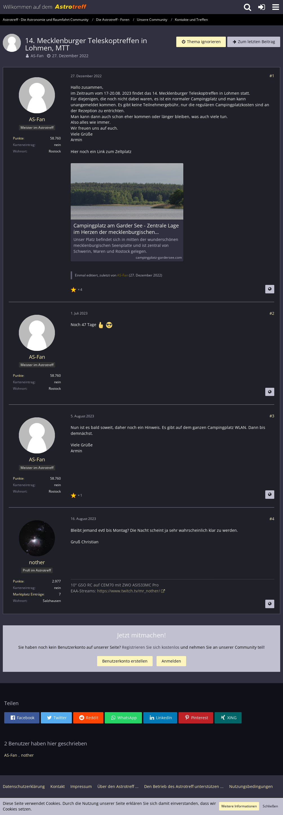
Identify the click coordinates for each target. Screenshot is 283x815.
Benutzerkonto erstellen (125, 661)
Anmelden (171, 661)
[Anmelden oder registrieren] (261, 7)
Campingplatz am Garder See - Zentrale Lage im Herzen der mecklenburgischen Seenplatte (126, 228)
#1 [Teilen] (271, 75)
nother (27, 755)
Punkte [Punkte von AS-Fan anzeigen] (18, 138)
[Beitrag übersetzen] (269, 289)
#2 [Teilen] (271, 313)
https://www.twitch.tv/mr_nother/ (128, 590)
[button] (275, 7)
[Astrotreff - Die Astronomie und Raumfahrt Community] (45, 7)
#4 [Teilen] (271, 518)
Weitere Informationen (239, 806)
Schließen (270, 806)
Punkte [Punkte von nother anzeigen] (18, 581)
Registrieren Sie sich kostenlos (150, 647)
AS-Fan (37, 55)
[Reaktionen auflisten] (77, 289)
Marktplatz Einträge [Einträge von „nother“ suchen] (28, 594)
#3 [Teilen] (271, 415)
